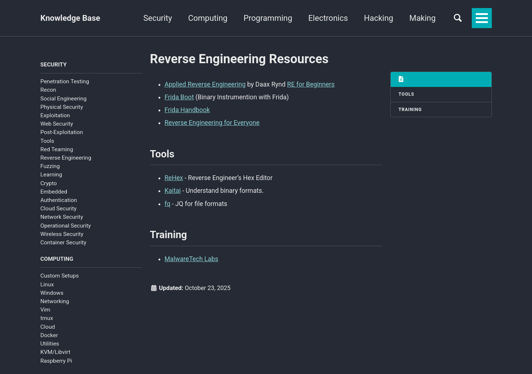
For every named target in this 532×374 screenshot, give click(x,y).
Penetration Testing (65, 81)
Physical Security (62, 107)
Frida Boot (179, 97)
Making (422, 18)
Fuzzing (50, 166)
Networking (55, 301)
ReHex (174, 178)
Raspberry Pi (56, 361)
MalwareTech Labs (191, 259)
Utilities (50, 343)
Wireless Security (62, 234)
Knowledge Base (70, 18)
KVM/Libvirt (55, 352)
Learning (51, 174)
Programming (267, 18)
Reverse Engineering (66, 157)
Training (410, 109)
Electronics (327, 18)
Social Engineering (64, 98)
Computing (207, 18)
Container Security (64, 242)
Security (157, 18)
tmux (47, 318)
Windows (52, 293)
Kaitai (173, 190)
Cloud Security (59, 208)
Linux (47, 284)
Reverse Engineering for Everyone (212, 122)
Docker (49, 335)
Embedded (54, 191)
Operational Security (66, 225)
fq (168, 203)
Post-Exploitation (62, 132)
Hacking (378, 18)
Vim (45, 309)
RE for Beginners (310, 84)
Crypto (49, 183)
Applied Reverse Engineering (205, 84)
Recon (48, 90)
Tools (47, 141)
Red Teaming (57, 149)
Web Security (57, 124)
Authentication (59, 200)
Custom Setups (60, 275)
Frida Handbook (187, 110)
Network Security (62, 217)
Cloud (48, 327)
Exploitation (55, 115)
